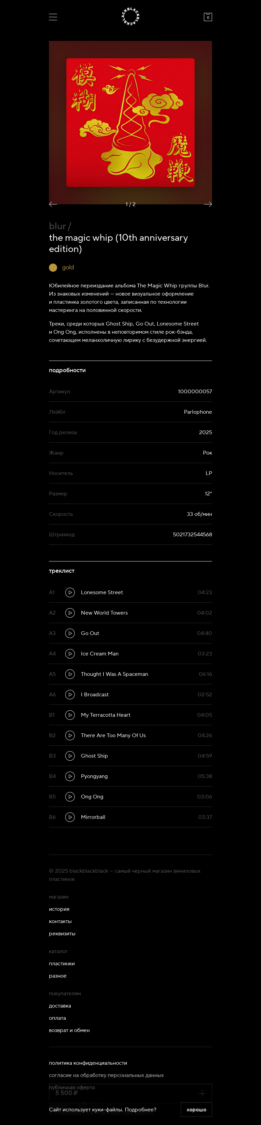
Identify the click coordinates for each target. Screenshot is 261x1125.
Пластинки (62, 963)
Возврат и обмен (69, 1030)
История (59, 909)
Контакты (60, 921)
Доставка (60, 1005)
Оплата (57, 1018)
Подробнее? (140, 1109)
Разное (58, 975)
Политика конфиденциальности (88, 1063)
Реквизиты (62, 933)
